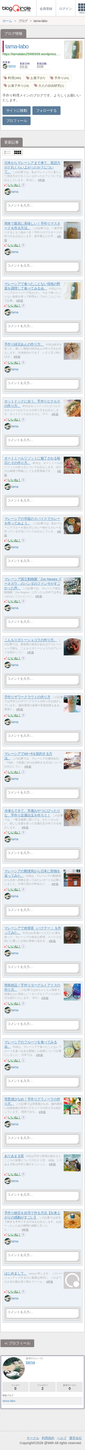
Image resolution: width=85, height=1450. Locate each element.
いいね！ (14, 185)
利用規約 (48, 1438)
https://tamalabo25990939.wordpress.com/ (33, 54)
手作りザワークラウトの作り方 (27, 697)
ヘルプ (61, 1438)
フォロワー (42, 1387)
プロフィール (16, 121)
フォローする (46, 110)
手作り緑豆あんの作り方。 (24, 344)
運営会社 (75, 1438)
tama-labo (16, 46)
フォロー (15, 1387)
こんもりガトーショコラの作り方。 (30, 640)
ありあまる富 (14, 1156)
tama (9, 66)
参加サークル (69, 1387)
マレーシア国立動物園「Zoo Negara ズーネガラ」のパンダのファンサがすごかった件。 (33, 583)
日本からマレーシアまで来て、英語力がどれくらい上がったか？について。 (32, 167)
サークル (33, 1438)
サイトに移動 (16, 110)
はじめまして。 (15, 1273)
